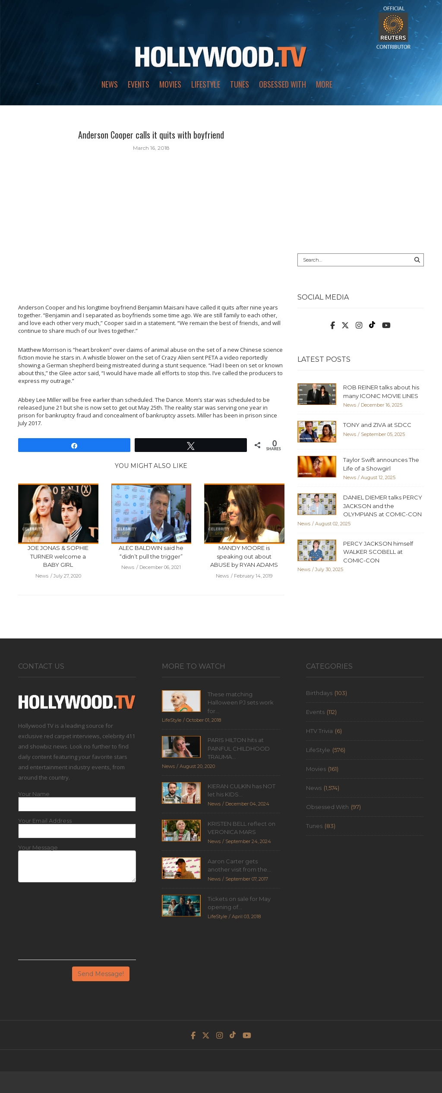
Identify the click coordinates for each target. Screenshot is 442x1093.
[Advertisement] (360, 182)
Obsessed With (282, 84)
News (109, 84)
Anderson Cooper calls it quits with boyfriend (151, 134)
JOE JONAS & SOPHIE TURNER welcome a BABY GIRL (58, 556)
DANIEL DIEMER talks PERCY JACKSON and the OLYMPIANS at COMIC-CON (382, 506)
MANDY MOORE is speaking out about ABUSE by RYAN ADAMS (244, 556)
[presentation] (53, 924)
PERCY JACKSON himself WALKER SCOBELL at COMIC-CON (378, 552)
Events (138, 84)
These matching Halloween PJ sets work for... (241, 702)
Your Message (38, 847)
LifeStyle (205, 84)
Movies (170, 84)
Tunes (239, 84)
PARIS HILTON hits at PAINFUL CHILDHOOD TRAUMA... (239, 748)
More (324, 84)
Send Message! (101, 974)
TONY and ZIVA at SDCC (377, 424)
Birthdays (319, 692)
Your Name (34, 794)
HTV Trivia (319, 730)
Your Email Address (45, 821)
